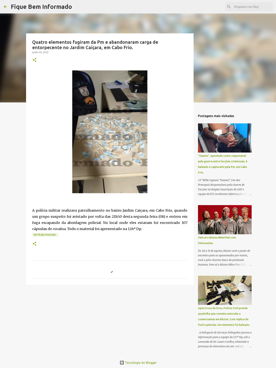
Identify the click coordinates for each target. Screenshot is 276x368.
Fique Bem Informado (41, 6)
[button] (34, 60)
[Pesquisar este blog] (253, 6)
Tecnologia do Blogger (138, 362)
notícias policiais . (45, 235)
